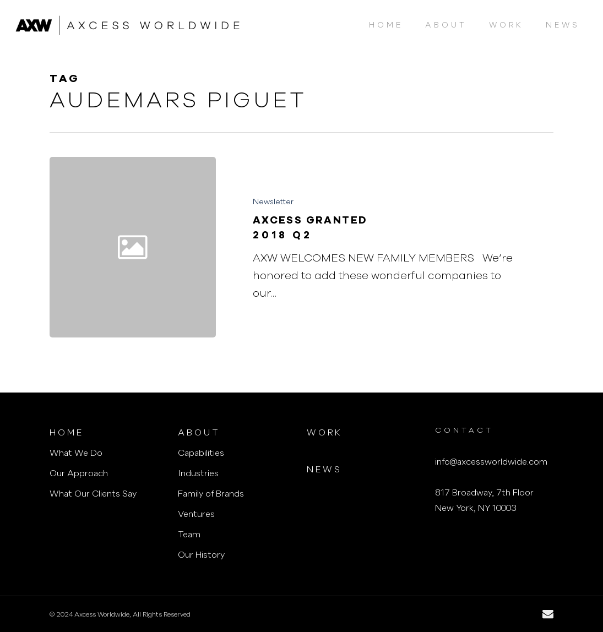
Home (67, 433)
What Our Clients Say (93, 494)
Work (325, 433)
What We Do (76, 453)
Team (189, 535)
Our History (201, 555)
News (324, 470)
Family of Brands (211, 494)
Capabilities (201, 453)
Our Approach (79, 474)
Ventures (196, 514)
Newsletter (273, 202)
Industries (198, 474)
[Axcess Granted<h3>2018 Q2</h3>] (385, 247)
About (199, 433)
